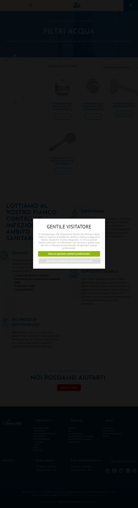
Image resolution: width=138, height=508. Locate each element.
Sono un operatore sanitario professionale (69, 253)
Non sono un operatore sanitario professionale (70, 260)
